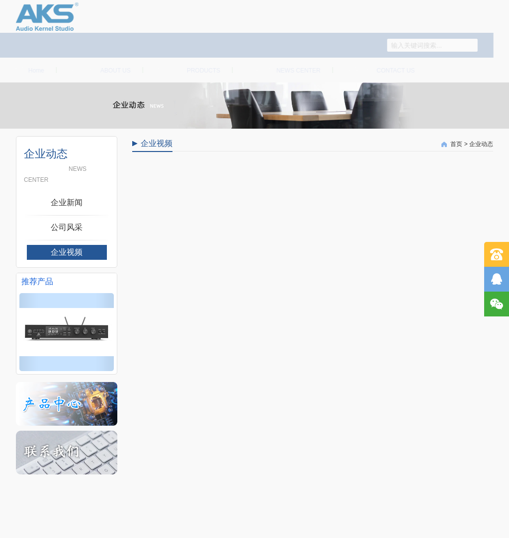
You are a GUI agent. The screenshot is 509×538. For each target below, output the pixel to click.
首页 (27, 70)
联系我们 (378, 70)
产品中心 (186, 70)
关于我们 (98, 70)
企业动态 (281, 70)
